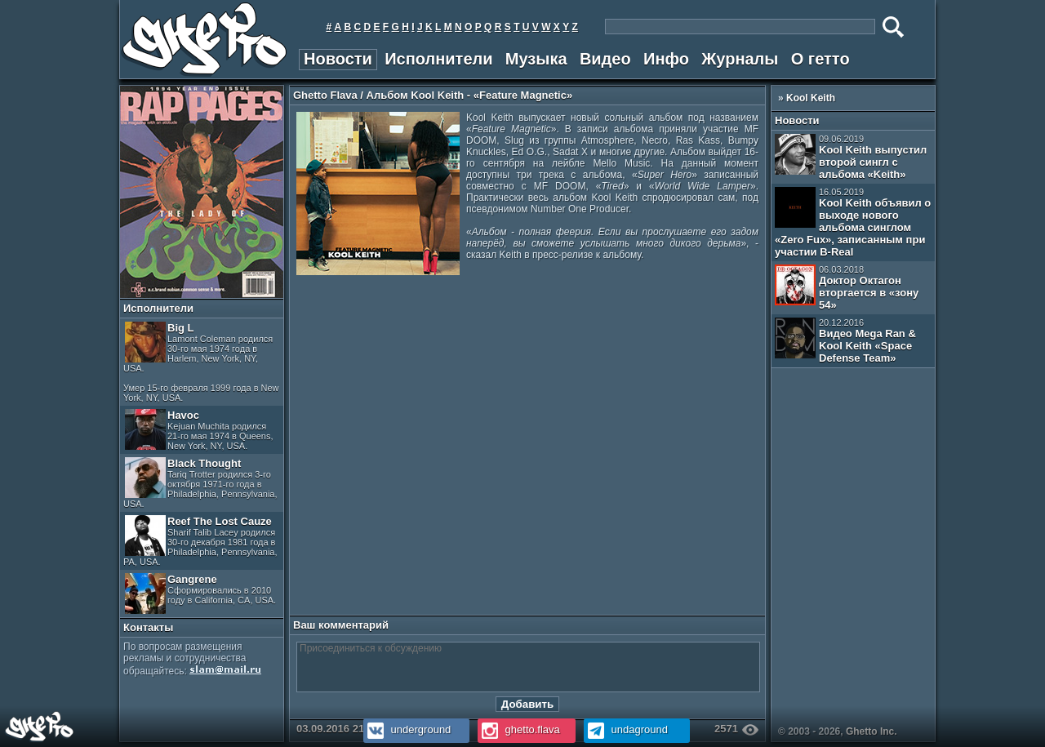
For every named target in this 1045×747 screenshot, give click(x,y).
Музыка (536, 59)
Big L (201, 362)
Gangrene (200, 593)
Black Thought (200, 483)
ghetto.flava (519, 729)
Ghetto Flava (325, 95)
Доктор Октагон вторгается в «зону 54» (846, 288)
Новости (338, 59)
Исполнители (438, 59)
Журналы (739, 59)
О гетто (820, 59)
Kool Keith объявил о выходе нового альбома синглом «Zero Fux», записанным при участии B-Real (853, 222)
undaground (626, 729)
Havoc (199, 430)
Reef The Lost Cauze (200, 541)
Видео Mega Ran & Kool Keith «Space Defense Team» (845, 341)
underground (407, 729)
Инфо (666, 59)
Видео (605, 59)
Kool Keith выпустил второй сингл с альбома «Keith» (851, 157)
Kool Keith (810, 98)
